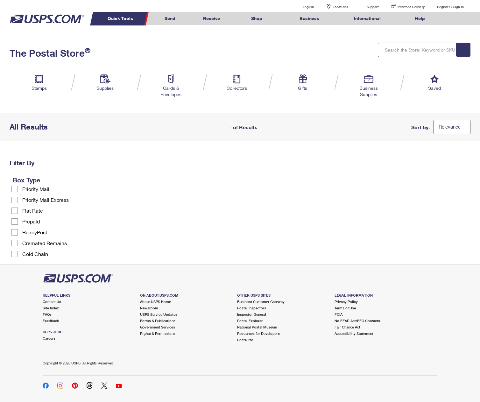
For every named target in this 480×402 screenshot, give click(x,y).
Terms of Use (345, 308)
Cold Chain (35, 254)
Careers (49, 338)
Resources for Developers (258, 333)
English (302, 6)
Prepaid (31, 221)
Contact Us (52, 302)
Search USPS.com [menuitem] (451, 18)
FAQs (47, 314)
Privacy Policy (346, 302)
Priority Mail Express (45, 200)
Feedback (51, 321)
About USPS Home (155, 302)
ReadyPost (34, 232)
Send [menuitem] (170, 18)
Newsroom (149, 308)
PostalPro (245, 340)
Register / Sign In (450, 7)
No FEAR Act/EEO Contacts (357, 321)
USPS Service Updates (158, 314)
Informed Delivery (411, 7)
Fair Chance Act (347, 327)
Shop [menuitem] (256, 18)
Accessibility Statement (354, 333)
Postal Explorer (250, 321)
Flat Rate (32, 211)
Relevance (450, 127)
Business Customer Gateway (261, 302)
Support (373, 7)
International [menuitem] (367, 18)
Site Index (51, 308)
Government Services (157, 327)
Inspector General (251, 314)
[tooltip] (44, 179)
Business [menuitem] (309, 18)
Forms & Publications (157, 321)
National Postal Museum (257, 327)
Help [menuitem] (420, 18)
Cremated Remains (44, 243)
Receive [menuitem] (211, 18)
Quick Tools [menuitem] (120, 18)
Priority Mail (35, 189)
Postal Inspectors (251, 308)
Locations (340, 7)
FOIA (338, 314)
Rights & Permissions (157, 333)
